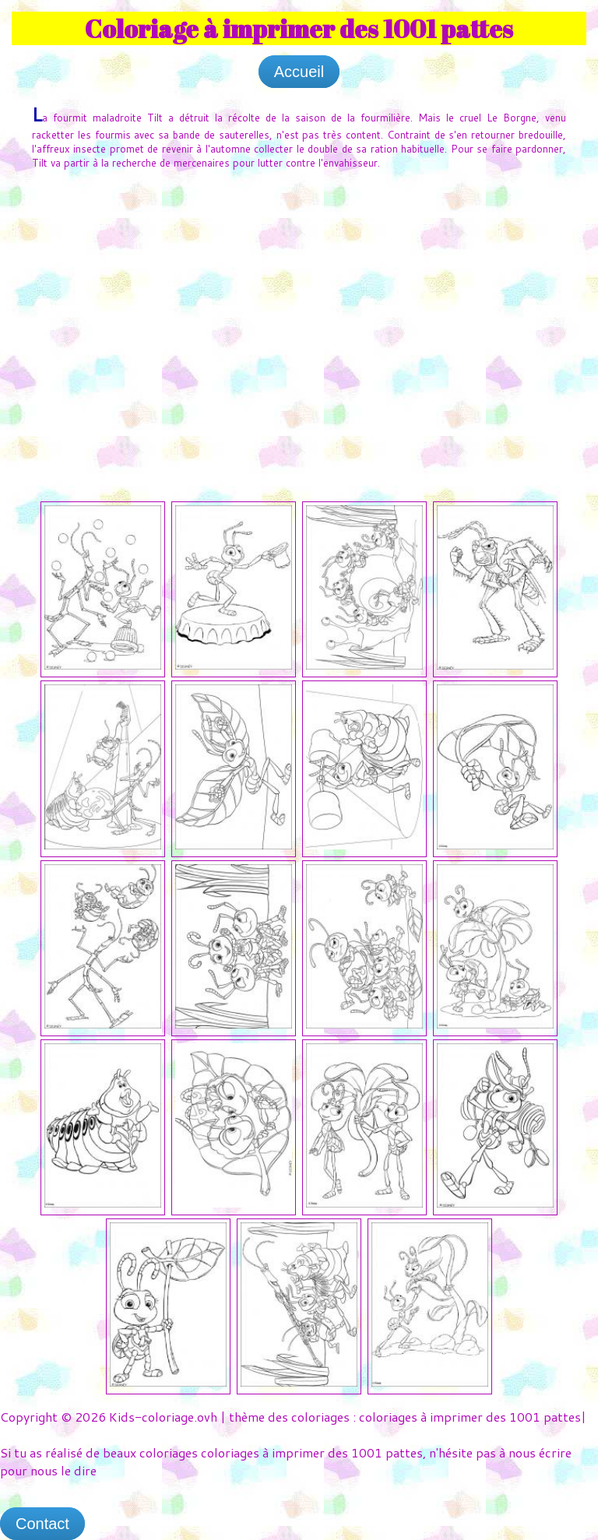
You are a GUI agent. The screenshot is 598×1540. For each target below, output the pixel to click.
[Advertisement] (299, 299)
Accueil (299, 71)
